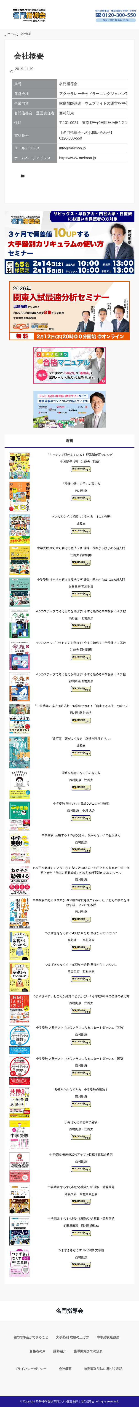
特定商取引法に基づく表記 (103, 1369)
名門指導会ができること (30, 1337)
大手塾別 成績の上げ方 (72, 1337)
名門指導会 (69, 1311)
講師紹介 (59, 1351)
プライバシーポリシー (30, 1369)
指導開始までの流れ (88, 1351)
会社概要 (65, 1369)
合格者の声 (37, 1351)
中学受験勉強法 (108, 1337)
